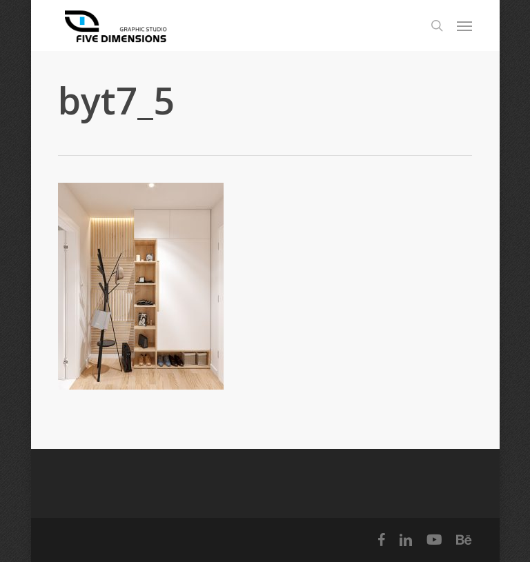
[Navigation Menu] (464, 25)
